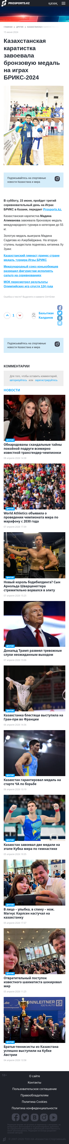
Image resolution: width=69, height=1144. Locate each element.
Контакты (34, 1082)
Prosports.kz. (52, 209)
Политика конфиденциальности (34, 1108)
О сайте (34, 1076)
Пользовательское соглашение (34, 1089)
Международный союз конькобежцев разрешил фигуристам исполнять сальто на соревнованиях (31, 271)
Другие (19, 27)
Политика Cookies (34, 1102)
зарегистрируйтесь (46, 380)
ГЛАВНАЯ (8, 27)
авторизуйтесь (18, 380)
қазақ (52, 3)
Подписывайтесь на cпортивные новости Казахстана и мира (33, 180)
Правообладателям (35, 1095)
